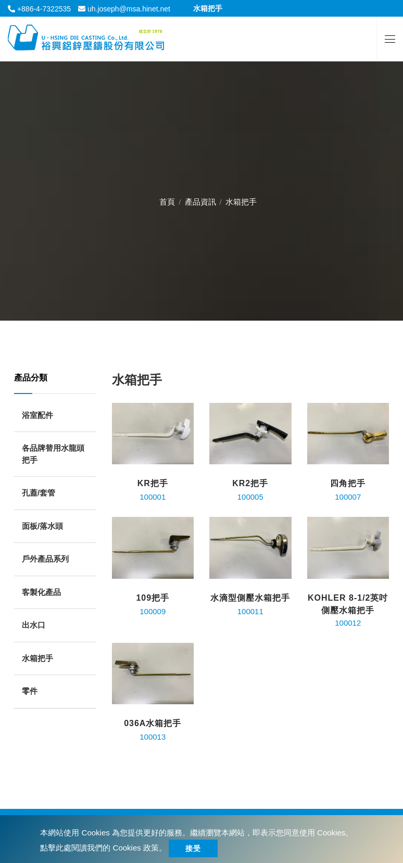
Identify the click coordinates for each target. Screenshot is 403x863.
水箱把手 (37, 658)
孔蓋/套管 (38, 492)
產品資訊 (200, 198)
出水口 (33, 624)
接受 (193, 848)
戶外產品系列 (45, 558)
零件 (29, 691)
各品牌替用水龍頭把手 (53, 453)
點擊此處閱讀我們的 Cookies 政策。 (103, 847)
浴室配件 (37, 415)
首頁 (167, 198)
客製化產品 (41, 592)
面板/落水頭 (42, 526)
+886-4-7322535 (43, 9)
